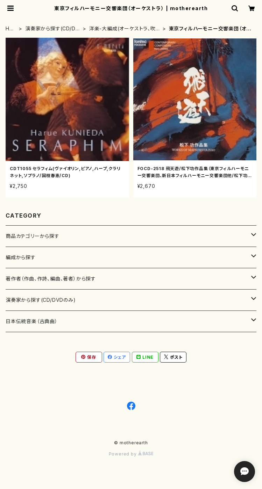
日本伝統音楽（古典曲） (32, 321)
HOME (10, 28)
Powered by (131, 454)
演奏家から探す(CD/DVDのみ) (52, 28)
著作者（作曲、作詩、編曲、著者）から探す (51, 279)
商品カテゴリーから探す (32, 236)
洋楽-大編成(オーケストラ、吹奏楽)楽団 (125, 28)
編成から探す (21, 257)
